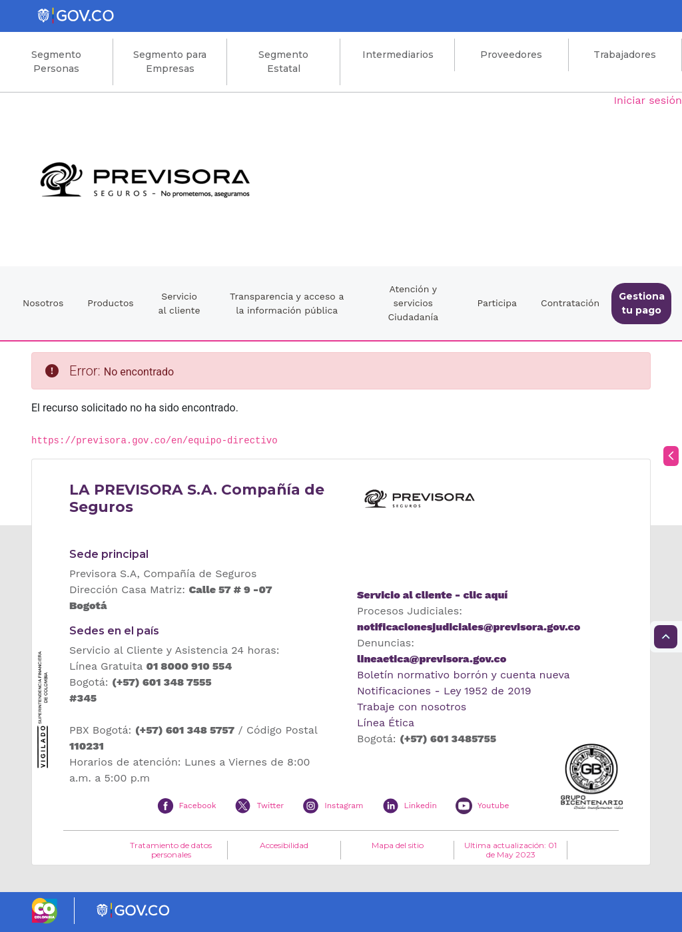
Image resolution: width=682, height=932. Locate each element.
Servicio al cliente (179, 303)
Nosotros (43, 303)
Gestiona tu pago (642, 303)
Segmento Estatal (283, 62)
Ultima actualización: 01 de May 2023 (510, 850)
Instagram (343, 805)
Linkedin (420, 805)
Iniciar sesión (647, 100)
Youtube (493, 805)
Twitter (270, 805)
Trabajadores (624, 55)
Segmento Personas (56, 62)
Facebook (197, 805)
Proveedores (511, 55)
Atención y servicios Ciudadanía (413, 303)
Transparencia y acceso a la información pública (287, 303)
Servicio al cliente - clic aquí (432, 594)
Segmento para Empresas (169, 62)
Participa (497, 303)
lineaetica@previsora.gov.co (431, 658)
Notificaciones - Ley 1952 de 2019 (444, 690)
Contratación (570, 303)
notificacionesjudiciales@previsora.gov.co (468, 626)
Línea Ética (385, 722)
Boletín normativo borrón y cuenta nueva (463, 674)
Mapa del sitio (398, 845)
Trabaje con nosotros (411, 706)
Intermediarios (398, 55)
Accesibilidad (284, 845)
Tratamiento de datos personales (171, 850)
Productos (110, 303)
